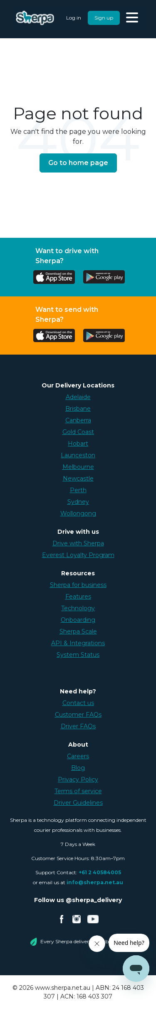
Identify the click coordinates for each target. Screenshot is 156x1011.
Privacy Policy (78, 779)
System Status (78, 654)
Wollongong (78, 513)
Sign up (103, 18)
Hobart (78, 443)
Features (78, 596)
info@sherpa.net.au (95, 882)
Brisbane (78, 408)
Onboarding (78, 620)
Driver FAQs (78, 726)
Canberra (78, 420)
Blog (78, 768)
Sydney (78, 502)
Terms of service (78, 791)
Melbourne (78, 467)
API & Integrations (78, 643)
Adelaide (78, 397)
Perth (78, 490)
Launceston (78, 455)
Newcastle (78, 478)
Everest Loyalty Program (78, 555)
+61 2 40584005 (100, 872)
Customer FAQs (78, 714)
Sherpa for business (78, 585)
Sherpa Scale (78, 631)
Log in (73, 18)
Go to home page (78, 163)
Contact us (78, 703)
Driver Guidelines (78, 802)
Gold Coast (78, 432)
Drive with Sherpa (78, 543)
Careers (78, 756)
